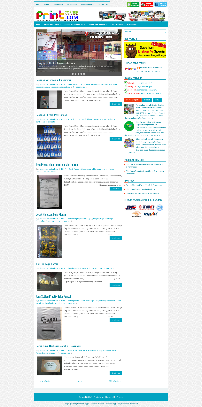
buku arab (72, 350)
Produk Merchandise (98, 23)
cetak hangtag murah (77, 219)
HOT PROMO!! (131, 24)
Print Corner (99, 397)
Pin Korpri (93, 268)
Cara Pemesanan (87, 4)
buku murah (73, 84)
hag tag (89, 219)
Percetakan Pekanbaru (60, 87)
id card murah (80, 119)
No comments (79, 87)
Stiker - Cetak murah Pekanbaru (149, 139)
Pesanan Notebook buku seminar (53, 80)
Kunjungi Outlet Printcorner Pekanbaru (56, 63)
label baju (109, 219)
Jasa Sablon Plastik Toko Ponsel (53, 296)
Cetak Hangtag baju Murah (51, 214)
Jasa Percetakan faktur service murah (57, 164)
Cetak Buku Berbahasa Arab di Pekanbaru (58, 346)
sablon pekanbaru (107, 301)
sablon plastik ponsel (51, 303)
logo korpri (73, 268)
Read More (116, 104)
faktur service (98, 169)
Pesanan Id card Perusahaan (51, 115)
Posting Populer (132, 100)
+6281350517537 (144, 83)
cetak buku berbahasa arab (89, 350)
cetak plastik (73, 301)
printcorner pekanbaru (151, 68)
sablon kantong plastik (89, 301)
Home (38, 4)
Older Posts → (115, 381)
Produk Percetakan (53, 23)
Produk (47, 4)
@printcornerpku (144, 86)
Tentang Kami (103, 4)
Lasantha (100, 404)
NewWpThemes (77, 404)
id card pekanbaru (95, 119)
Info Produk (58, 4)
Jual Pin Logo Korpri (47, 264)
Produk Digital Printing (76, 23)
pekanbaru (83, 268)
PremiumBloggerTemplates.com (116, 404)
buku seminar (84, 84)
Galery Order (72, 4)
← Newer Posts (43, 381)
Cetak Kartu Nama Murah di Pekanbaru (142, 193)
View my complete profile (149, 72)
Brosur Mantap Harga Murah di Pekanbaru (144, 185)
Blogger (120, 397)
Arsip (157, 100)
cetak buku (95, 84)
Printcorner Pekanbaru (147, 90)
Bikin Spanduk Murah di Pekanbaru (140, 189)
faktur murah (85, 169)
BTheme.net (133, 404)
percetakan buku (43, 87)
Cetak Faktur (73, 169)
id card (71, 119)
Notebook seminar (109, 84)
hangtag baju (98, 219)
